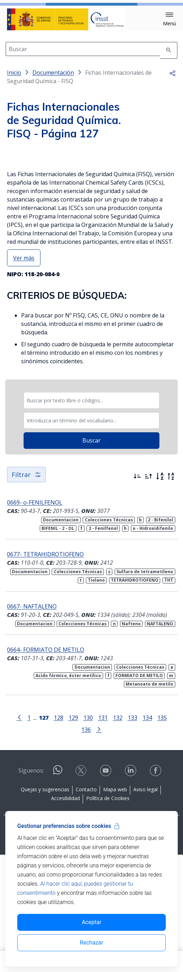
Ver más (23, 375)
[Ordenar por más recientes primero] (137, 593)
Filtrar (26, 592)
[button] (169, 19)
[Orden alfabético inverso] (171, 593)
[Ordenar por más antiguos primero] (148, 593)
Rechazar (91, 942)
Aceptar (91, 922)
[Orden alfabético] (160, 593)
